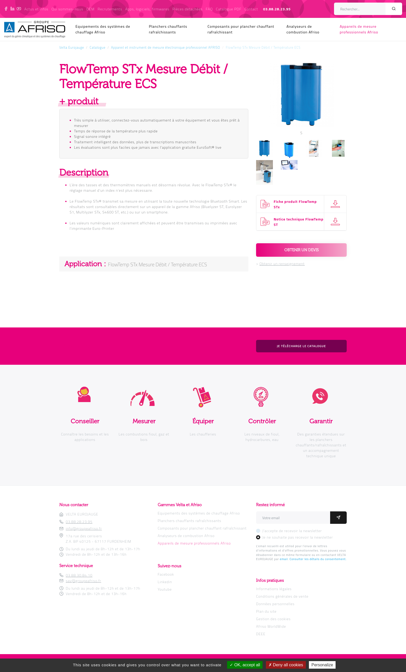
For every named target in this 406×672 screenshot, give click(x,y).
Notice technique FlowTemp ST (298, 221)
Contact (251, 9)
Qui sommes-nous (67, 9)
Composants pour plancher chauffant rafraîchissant (240, 29)
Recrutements (110, 9)
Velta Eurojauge (71, 47)
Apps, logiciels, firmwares (147, 9)
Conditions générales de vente (282, 596)
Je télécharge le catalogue (301, 346)
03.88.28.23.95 (277, 9)
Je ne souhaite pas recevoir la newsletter (297, 537)
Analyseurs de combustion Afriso (303, 29)
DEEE (260, 634)
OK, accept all (245, 665)
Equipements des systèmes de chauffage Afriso (103, 29)
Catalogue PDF (229, 9)
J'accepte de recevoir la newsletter (292, 530)
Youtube (165, 589)
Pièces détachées (187, 9)
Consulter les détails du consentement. (317, 559)
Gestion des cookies (273, 618)
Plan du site (266, 611)
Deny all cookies (286, 665)
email (284, 559)
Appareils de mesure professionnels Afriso (359, 29)
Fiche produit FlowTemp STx (295, 204)
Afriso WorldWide (271, 626)
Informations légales (274, 588)
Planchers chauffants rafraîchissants (168, 29)
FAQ (209, 9)
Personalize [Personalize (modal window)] (322, 665)
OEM (90, 9)
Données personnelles (275, 603)
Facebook (166, 574)
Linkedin (165, 581)
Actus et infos (36, 9)
